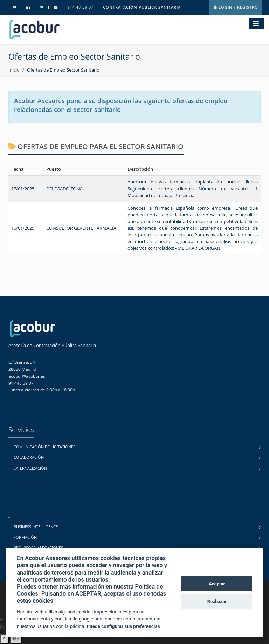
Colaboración (29, 457)
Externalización (30, 468)
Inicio (14, 70)
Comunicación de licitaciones (44, 446)
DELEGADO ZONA (64, 189)
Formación (25, 537)
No (16, 639)
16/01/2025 (22, 228)
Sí (4, 639)
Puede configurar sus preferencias (123, 626)
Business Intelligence (36, 526)
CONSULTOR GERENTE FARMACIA (81, 228)
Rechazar (217, 601)
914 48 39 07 (80, 7)
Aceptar (217, 583)
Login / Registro (236, 7)
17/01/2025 (22, 189)
